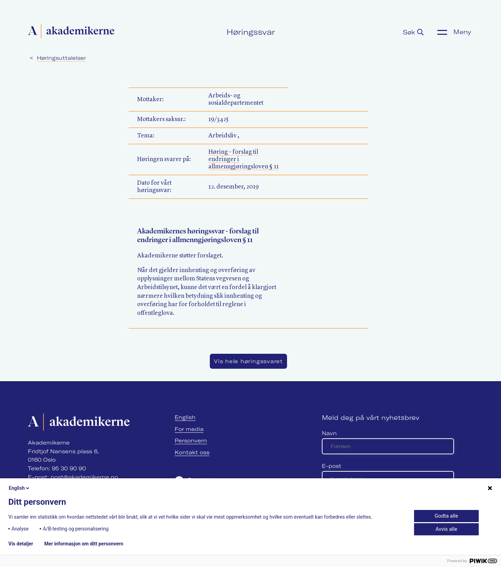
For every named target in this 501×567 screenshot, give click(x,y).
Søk (413, 32)
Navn (329, 433)
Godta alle (446, 516)
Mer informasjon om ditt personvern (83, 543)
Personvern (191, 440)
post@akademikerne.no (84, 477)
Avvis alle (446, 529)
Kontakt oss (192, 452)
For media (189, 429)
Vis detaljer (20, 543)
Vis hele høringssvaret (248, 361)
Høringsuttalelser (61, 58)
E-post (331, 466)
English (185, 417)
